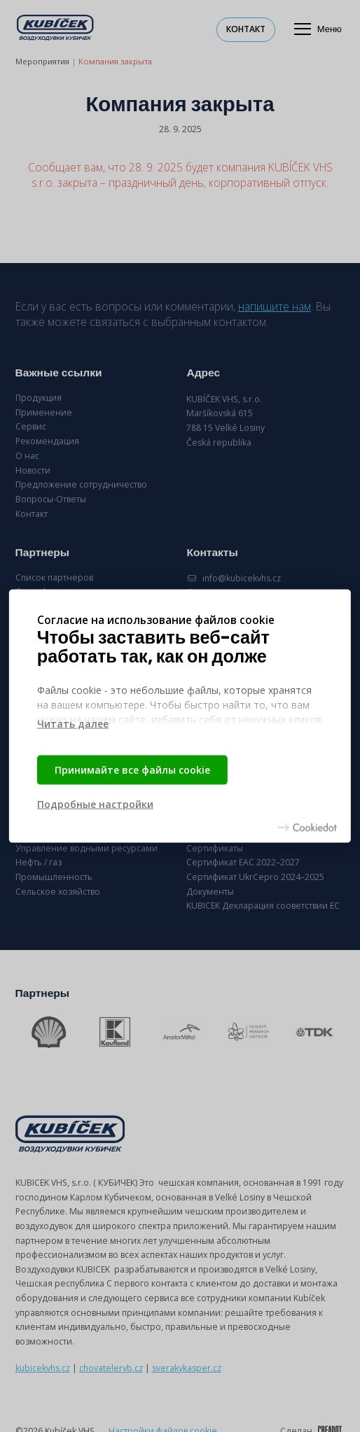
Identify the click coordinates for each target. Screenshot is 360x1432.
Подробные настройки (95, 804)
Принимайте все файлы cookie (132, 769)
